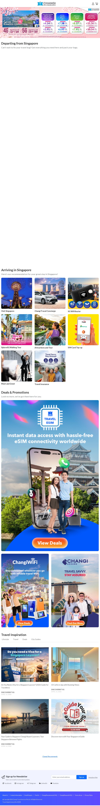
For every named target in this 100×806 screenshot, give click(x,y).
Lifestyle (5, 639)
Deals (26, 639)
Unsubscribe (93, 778)
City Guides (38, 639)
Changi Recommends (50, 757)
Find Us (37, 796)
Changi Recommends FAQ (49, 796)
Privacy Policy (89, 796)
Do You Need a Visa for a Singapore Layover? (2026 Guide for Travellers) (24, 686)
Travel (17, 639)
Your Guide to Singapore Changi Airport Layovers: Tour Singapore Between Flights (23, 738)
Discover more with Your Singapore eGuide (68, 737)
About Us (5, 796)
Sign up (81, 778)
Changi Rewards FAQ (66, 796)
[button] (93, 22)
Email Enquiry (28, 796)
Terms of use (78, 796)
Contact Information (16, 796)
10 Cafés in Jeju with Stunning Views (66, 685)
